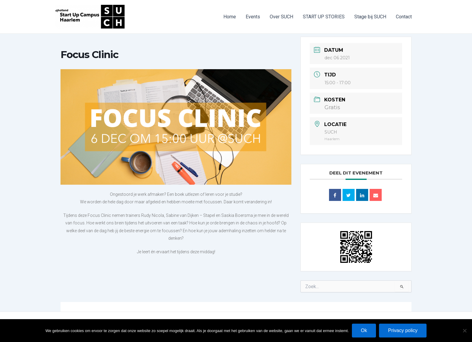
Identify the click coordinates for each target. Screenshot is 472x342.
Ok (364, 330)
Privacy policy (403, 330)
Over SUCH (281, 17)
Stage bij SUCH (370, 17)
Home (229, 17)
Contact (404, 17)
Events (253, 17)
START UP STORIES (324, 17)
